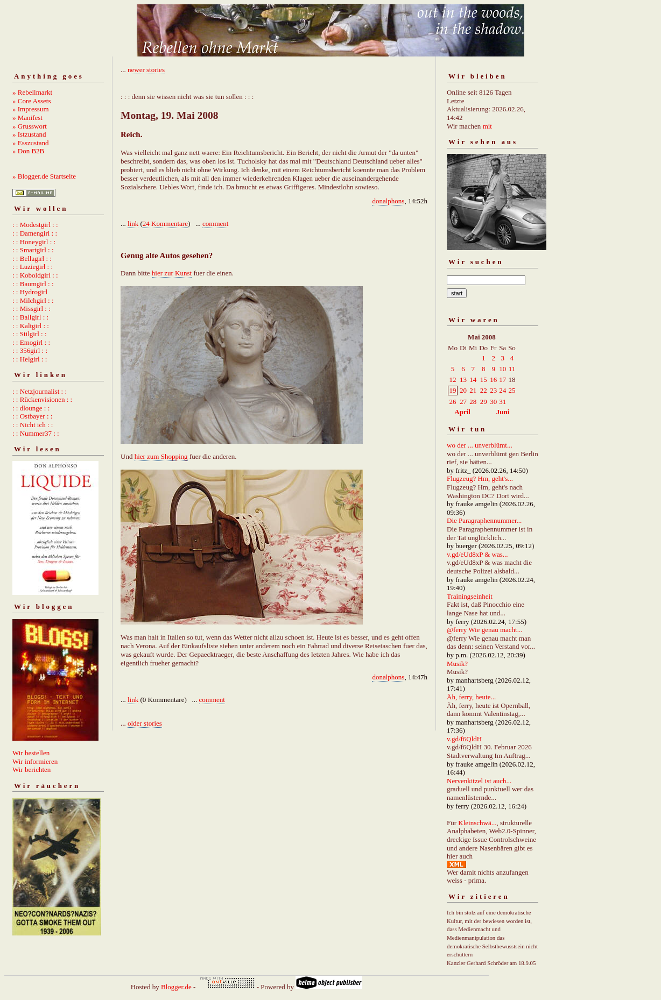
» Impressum (30, 109)
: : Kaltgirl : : (30, 326)
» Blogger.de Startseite (44, 176)
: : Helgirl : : (29, 359)
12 (452, 379)
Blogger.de (176, 987)
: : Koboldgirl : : (35, 275)
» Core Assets (31, 101)
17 (502, 379)
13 (463, 379)
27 (463, 402)
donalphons (388, 201)
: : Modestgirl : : (35, 225)
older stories (145, 723)
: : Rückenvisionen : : (42, 399)
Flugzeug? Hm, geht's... (480, 478)
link (133, 223)
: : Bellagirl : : (32, 258)
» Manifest (27, 118)
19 (452, 390)
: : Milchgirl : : (33, 300)
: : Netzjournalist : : (39, 391)
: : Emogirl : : (31, 342)
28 (472, 402)
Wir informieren (35, 761)
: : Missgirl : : (31, 308)
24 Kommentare (165, 223)
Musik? (457, 663)
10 (502, 369)
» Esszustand (30, 143)
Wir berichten (31, 769)
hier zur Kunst (172, 273)
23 (493, 390)
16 (493, 379)
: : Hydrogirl (29, 292)
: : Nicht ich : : (32, 425)
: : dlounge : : (31, 408)
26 (452, 402)
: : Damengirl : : (34, 233)
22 (483, 390)
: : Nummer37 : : (35, 433)
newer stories (146, 70)
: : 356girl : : (29, 350)
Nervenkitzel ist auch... (479, 781)
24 (502, 390)
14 (472, 379)
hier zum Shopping (161, 456)
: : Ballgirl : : (30, 317)
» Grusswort (29, 126)
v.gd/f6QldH (464, 739)
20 (463, 390)
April (462, 412)
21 (472, 390)
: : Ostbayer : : (32, 416)
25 (511, 390)
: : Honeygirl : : (33, 242)
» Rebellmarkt (32, 92)
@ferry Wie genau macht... (484, 630)
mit (487, 126)
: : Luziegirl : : (32, 267)
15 (483, 379)
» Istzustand (29, 134)
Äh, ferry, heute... (471, 697)
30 (493, 402)
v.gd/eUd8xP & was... (477, 554)
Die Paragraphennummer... (484, 520)
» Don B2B (28, 151)
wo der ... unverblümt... (479, 445)
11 (512, 369)
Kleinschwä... (477, 823)
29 (483, 402)
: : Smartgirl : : (33, 250)
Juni (503, 412)
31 (502, 402)
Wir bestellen (31, 753)
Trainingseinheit (470, 596)
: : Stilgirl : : (29, 334)
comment (215, 223)
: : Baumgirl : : (33, 284)
